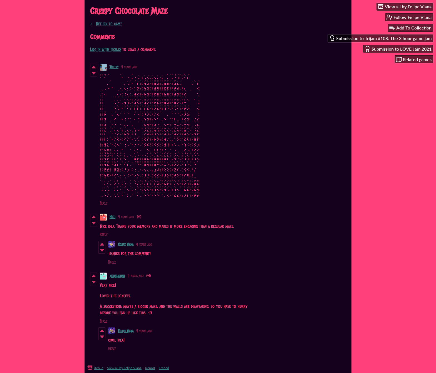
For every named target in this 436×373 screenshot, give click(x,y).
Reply (103, 203)
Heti (112, 217)
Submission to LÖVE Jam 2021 (398, 49)
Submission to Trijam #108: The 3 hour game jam (380, 38)
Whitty (114, 67)
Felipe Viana (125, 244)
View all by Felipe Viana (124, 368)
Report (150, 368)
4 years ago (129, 67)
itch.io (98, 368)
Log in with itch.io (105, 49)
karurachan (117, 276)
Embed (164, 368)
